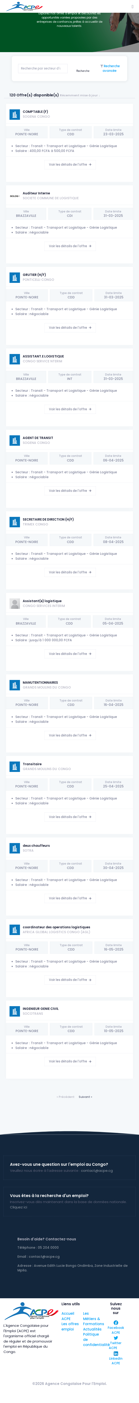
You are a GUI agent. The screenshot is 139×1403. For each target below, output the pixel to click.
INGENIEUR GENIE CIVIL (41, 1009)
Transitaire (32, 764)
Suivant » (85, 1097)
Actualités (92, 1329)
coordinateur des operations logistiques (56, 927)
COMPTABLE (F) (35, 112)
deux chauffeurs (36, 846)
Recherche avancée (111, 68)
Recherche (82, 71)
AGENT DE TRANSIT (38, 438)
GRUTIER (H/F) (34, 275)
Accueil (67, 1313)
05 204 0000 (48, 1247)
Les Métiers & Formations (93, 1318)
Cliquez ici (18, 1207)
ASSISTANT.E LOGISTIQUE (43, 356)
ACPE (66, 1318)
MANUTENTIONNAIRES (40, 682)
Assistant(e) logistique (42, 601)
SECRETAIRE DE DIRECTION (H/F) (48, 519)
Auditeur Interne (36, 193)
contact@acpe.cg (97, 1170)
